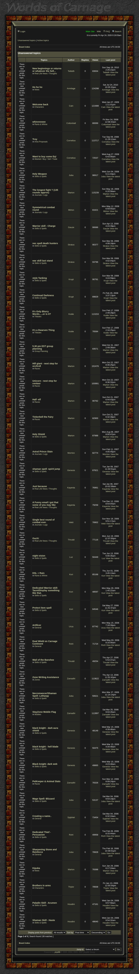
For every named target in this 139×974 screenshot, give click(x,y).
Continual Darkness (43, 295)
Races (37, 368)
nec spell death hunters (45, 243)
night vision (38, 555)
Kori (71, 574)
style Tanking (39, 278)
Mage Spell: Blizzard (43, 798)
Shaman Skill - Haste (43, 920)
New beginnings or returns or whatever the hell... (46, 69)
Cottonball (71, 123)
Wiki (99, 31)
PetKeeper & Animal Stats (46, 781)
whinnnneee (39, 122)
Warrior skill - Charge (43, 226)
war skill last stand (42, 260)
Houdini (71, 904)
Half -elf (36, 399)
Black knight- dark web (44, 764)
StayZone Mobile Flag (44, 712)
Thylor (71, 887)
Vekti (71, 522)
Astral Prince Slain (42, 451)
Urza (71, 626)
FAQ (106, 31)
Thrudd (71, 540)
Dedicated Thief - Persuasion (41, 833)
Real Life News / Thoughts (46, 73)
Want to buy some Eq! (44, 156)
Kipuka (36, 868)
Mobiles (38, 714)
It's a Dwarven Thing (43, 330)
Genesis (71, 470)
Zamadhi (71, 678)
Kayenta (71, 487)
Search (116, 31)
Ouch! (35, 538)
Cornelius (71, 140)
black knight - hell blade (45, 746)
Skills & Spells (40, 176)
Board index (24, 47)
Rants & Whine (41, 124)
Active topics (43, 40)
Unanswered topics (27, 40)
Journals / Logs (41, 195)
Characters (39, 107)
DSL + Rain (38, 573)
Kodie (71, 314)
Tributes (38, 316)
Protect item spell (41, 608)
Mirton (71, 210)
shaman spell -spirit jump (46, 469)
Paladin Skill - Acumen (44, 903)
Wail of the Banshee (43, 660)
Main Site (90, 31)
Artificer (36, 625)
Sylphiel (71, 817)
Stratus (71, 244)
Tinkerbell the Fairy (42, 417)
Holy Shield (38, 434)
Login (21, 31)
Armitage (71, 88)
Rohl (71, 644)
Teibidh (71, 71)
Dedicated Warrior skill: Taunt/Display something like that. (45, 590)
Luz (71, 557)
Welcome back (40, 104)
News (37, 90)
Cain (71, 106)
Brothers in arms (41, 885)
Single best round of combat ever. (43, 521)
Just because (39, 486)
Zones (37, 680)
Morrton (71, 453)
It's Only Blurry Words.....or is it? (41, 312)
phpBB (57, 952)
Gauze (71, 227)
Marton (71, 192)
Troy (34, 139)
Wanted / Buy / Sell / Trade (46, 159)
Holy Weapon (39, 174)
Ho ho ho (37, 87)
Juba (71, 175)
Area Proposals (40, 142)
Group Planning (41, 351)
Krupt (71, 279)
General (38, 628)
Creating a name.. (41, 816)
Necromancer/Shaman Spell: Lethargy (44, 694)
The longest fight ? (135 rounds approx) (45, 191)
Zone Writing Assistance (45, 677)
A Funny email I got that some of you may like (45, 503)
